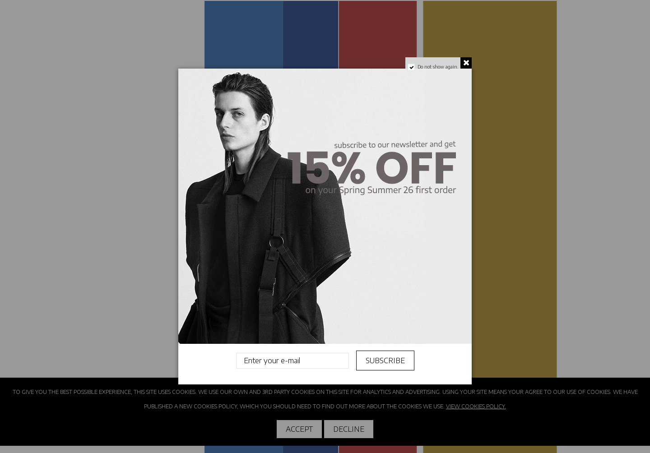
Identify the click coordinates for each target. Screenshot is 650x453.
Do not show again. (438, 66)
